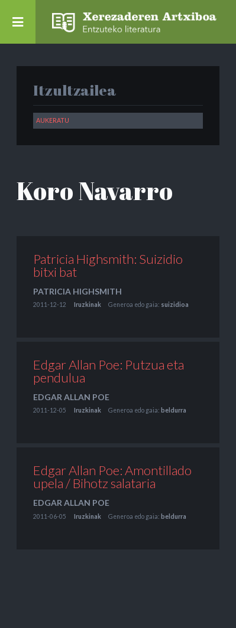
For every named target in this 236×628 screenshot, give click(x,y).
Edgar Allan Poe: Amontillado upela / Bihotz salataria (112, 476)
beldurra (173, 410)
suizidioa (175, 304)
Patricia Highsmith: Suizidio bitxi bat (108, 265)
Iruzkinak (87, 304)
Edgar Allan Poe (71, 397)
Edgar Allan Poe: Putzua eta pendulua (108, 370)
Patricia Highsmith (77, 291)
